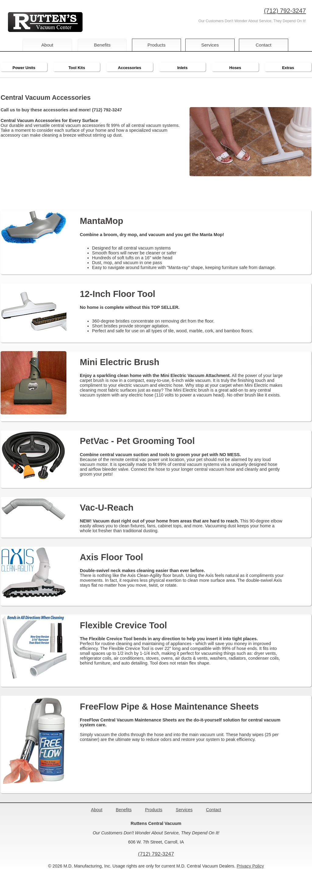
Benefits (102, 44)
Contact (267, 44)
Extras (288, 67)
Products (157, 44)
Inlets (182, 67)
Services (212, 44)
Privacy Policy (250, 866)
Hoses (235, 67)
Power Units (23, 67)
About (47, 44)
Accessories (129, 67)
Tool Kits (77, 67)
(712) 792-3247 (285, 10)
